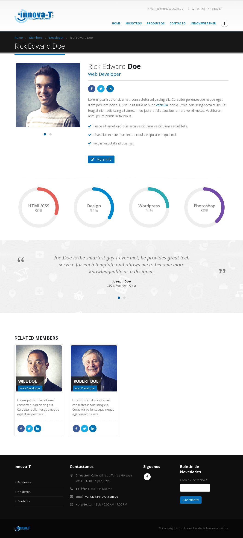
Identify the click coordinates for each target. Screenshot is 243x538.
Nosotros (134, 23)
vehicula (162, 105)
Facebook (91, 88)
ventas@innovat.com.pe (165, 9)
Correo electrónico (193, 480)
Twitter (101, 88)
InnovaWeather (203, 23)
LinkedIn (110, 88)
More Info (101, 159)
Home (116, 23)
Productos (155, 23)
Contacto (178, 23)
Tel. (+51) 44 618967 (205, 9)
